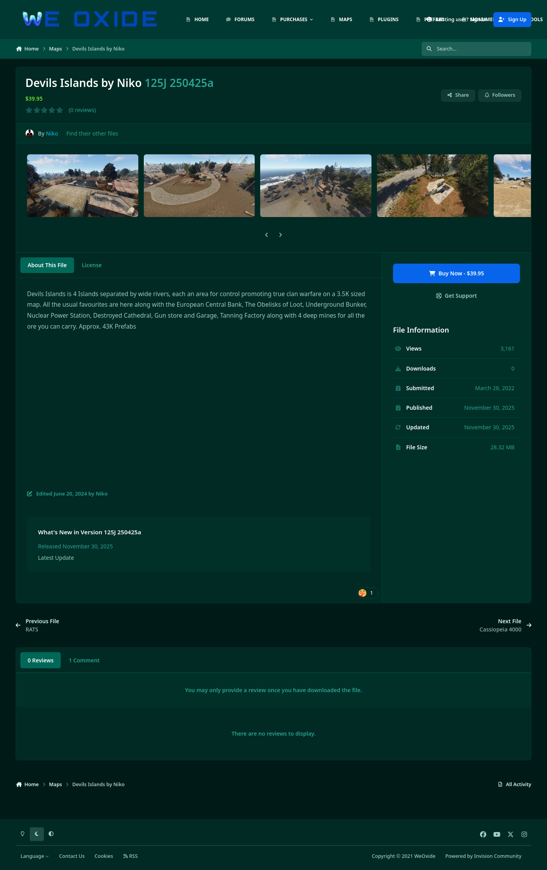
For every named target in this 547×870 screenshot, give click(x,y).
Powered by (483, 856)
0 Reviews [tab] (40, 660)
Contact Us (72, 856)
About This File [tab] (47, 265)
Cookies (103, 856)
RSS (130, 856)
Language (35, 856)
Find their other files (92, 133)
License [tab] (92, 265)
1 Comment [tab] (84, 660)
